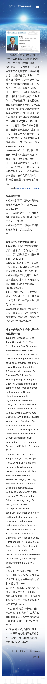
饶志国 (22, 651)
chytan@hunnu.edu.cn (27, 188)
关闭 (36, 657)
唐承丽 (37, 651)
